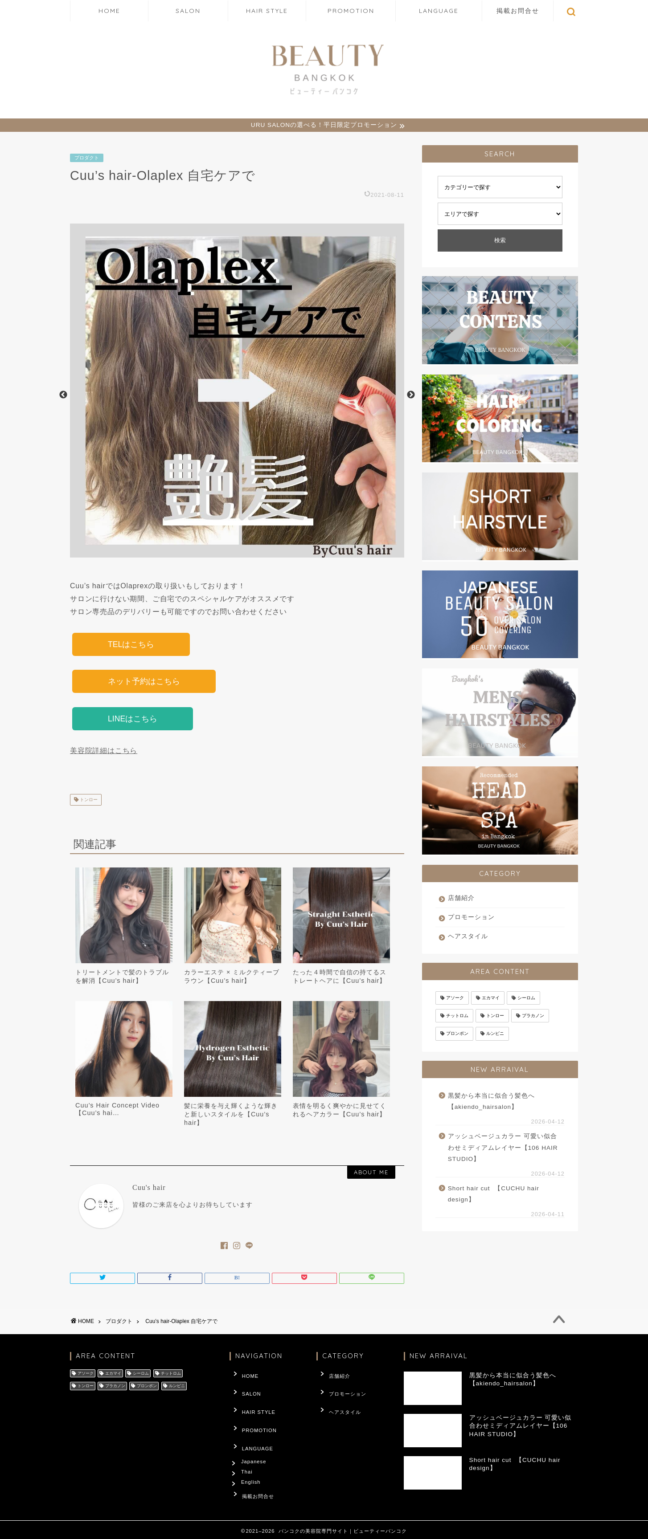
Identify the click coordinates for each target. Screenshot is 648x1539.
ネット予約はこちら (144, 684)
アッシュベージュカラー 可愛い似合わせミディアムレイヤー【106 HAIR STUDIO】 (503, 1149)
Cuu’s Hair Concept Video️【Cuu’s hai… (117, 1113)
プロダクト (86, 159)
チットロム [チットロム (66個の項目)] (457, 1016)
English (252, 1473)
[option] (237, 396)
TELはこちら (131, 645)
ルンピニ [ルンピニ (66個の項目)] (495, 1035)
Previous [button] (63, 396)
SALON (188, 11)
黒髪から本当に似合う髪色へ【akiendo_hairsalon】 (491, 1103)
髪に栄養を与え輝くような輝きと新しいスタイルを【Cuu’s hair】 (231, 1118)
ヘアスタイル (468, 937)
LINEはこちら (132, 722)
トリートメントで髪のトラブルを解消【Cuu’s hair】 (122, 980)
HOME (109, 11)
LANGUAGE (439, 11)
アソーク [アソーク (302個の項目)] (455, 999)
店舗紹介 (461, 899)
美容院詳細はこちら (103, 754)
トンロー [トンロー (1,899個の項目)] (495, 1016)
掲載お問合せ (517, 11)
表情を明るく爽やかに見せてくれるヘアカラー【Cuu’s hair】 (339, 1114)
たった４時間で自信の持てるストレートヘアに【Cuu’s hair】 (339, 980)
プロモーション (471, 918)
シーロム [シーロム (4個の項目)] (526, 999)
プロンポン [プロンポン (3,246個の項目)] (457, 1035)
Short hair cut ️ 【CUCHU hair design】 (493, 1195)
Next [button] (410, 396)
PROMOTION (351, 11)
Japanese (255, 1446)
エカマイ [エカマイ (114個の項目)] (491, 999)
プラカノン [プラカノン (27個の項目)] (533, 1016)
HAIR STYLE (267, 11)
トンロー (88, 803)
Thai (248, 1459)
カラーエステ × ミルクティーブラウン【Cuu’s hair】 (231, 980)
